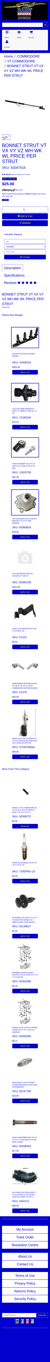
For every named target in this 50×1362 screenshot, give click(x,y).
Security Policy (25, 1299)
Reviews (20, 283)
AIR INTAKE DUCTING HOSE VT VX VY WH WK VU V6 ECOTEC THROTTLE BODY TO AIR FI (24, 1195)
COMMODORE (28, 56)
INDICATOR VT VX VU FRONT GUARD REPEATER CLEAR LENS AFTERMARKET (24, 1085)
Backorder (25, 826)
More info (12, 190)
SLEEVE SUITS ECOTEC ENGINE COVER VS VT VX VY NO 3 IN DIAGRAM (24, 1030)
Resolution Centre (25, 1245)
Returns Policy (25, 1291)
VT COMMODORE (21, 61)
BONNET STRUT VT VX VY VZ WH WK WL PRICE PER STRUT (23, 70)
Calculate (25, 257)
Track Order (25, 1237)
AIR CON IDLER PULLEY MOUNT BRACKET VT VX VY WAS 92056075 (24, 521)
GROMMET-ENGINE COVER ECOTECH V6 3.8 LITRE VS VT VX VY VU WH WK (25, 975)
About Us (25, 1256)
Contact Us (25, 1264)
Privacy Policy (25, 1283)
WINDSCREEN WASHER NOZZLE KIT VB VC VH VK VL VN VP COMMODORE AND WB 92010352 (24, 686)
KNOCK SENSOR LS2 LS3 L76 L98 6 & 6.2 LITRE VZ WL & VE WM (23, 466)
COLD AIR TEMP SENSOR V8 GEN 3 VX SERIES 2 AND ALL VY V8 (24, 411)
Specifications (14, 275)
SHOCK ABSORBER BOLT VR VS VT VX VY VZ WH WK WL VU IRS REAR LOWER (24, 1140)
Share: (9, 179)
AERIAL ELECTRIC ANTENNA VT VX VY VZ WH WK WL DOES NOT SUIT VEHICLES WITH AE (24, 741)
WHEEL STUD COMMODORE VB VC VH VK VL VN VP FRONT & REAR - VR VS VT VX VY (24, 810)
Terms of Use (25, 1275)
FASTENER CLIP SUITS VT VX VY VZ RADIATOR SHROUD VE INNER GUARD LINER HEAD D (24, 920)
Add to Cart (24, 216)
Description (12, 268)
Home (8, 56)
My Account (25, 1229)
